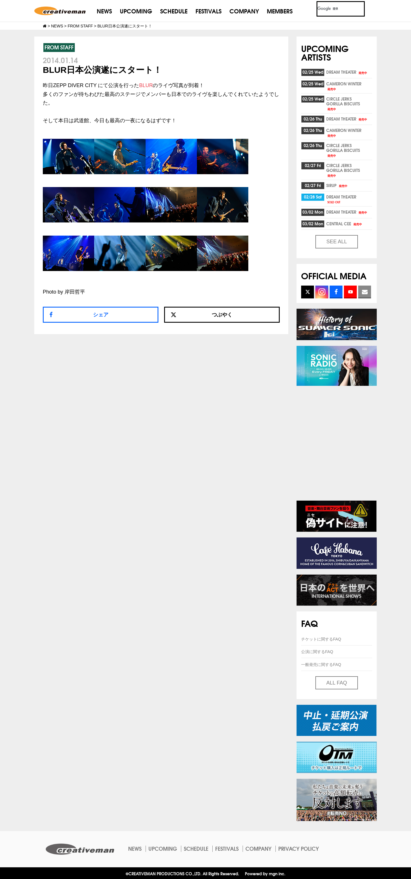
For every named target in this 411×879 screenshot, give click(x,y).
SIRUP (337, 185)
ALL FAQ (336, 683)
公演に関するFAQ (317, 651)
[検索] (333, 8)
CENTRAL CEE (344, 223)
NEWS (104, 10)
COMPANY (244, 10)
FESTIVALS (208, 10)
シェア (100, 315)
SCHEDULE (174, 10)
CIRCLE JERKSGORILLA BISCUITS (343, 103)
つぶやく (201, 315)
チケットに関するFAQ (321, 639)
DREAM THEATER (347, 72)
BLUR (146, 85)
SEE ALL (336, 241)
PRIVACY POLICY (298, 848)
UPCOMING (136, 10)
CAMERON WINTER (343, 86)
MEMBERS (280, 10)
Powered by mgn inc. (265, 873)
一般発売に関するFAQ (321, 664)
